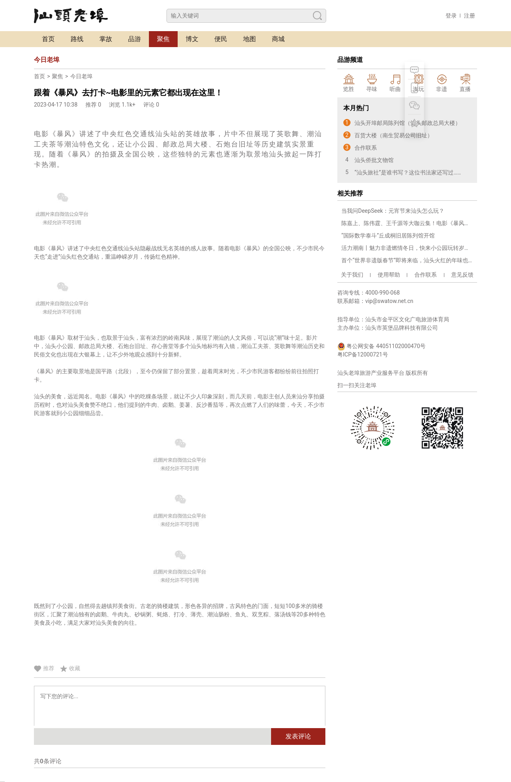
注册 (469, 15)
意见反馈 (462, 274)
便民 (220, 39)
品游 (134, 39)
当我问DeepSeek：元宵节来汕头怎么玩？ (392, 211)
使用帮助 (389, 274)
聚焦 (163, 39)
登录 (451, 15)
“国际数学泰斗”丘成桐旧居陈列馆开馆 (388, 235)
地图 (249, 39)
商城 (278, 39)
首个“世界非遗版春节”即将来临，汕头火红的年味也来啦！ (407, 260)
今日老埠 (81, 76)
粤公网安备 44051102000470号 (381, 346)
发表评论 (298, 736)
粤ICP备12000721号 (362, 354)
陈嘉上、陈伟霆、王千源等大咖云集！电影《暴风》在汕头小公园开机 (407, 223)
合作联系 (425, 274)
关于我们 (352, 274)
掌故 (105, 39)
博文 (192, 39)
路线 (77, 39)
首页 (48, 39)
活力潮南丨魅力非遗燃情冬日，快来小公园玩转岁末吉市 (407, 248)
